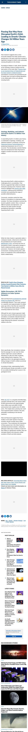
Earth (10, 520)
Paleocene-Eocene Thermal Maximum (12, 144)
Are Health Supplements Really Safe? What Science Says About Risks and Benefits (10, 622)
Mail (13, 49)
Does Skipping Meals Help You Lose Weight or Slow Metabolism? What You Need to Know (10, 594)
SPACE (8, 7)
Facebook (2, 49)
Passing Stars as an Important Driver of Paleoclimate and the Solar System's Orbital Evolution (13, 71)
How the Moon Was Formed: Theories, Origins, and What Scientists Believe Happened (12, 710)
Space (3, 488)
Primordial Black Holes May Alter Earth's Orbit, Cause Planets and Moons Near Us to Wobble (13, 482)
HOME (3, 7)
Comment (10, 49)
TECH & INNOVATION (5, 683)
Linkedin (8, 49)
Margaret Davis (5, 44)
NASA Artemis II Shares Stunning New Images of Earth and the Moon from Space (11, 572)
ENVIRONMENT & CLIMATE (6, 729)
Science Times (23, 526)
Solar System (10, 522)
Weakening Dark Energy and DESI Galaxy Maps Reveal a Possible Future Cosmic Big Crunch (13, 664)
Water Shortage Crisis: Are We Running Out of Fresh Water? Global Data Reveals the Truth (14, 563)
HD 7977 (7, 400)
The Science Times (14, 2)
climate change (18, 520)
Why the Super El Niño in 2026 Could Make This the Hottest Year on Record (11, 581)
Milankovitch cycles (6, 243)
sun (25, 520)
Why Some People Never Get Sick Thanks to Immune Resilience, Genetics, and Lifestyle (10, 613)
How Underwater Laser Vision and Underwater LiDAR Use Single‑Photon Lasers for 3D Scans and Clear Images (12, 687)
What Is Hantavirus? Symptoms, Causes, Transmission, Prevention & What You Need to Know (10, 604)
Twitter (5, 49)
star (6, 520)
